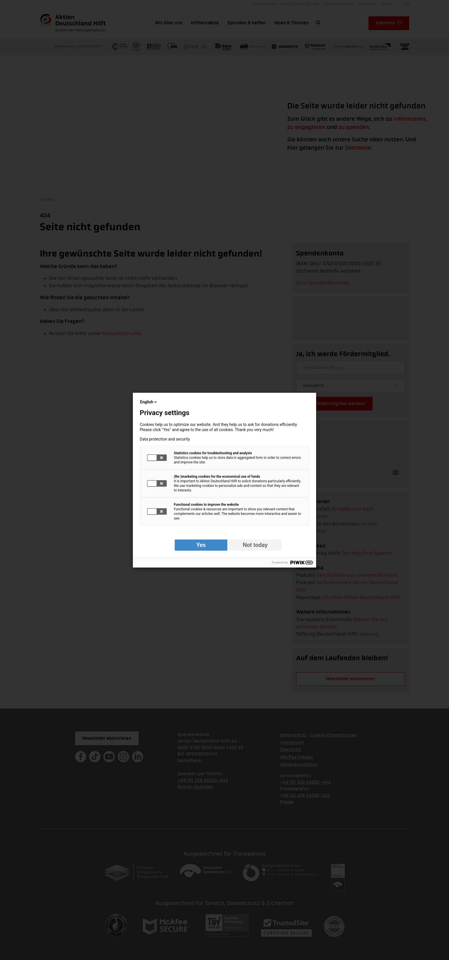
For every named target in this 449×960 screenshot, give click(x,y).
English (149, 402)
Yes (201, 545)
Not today (255, 545)
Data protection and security (165, 439)
